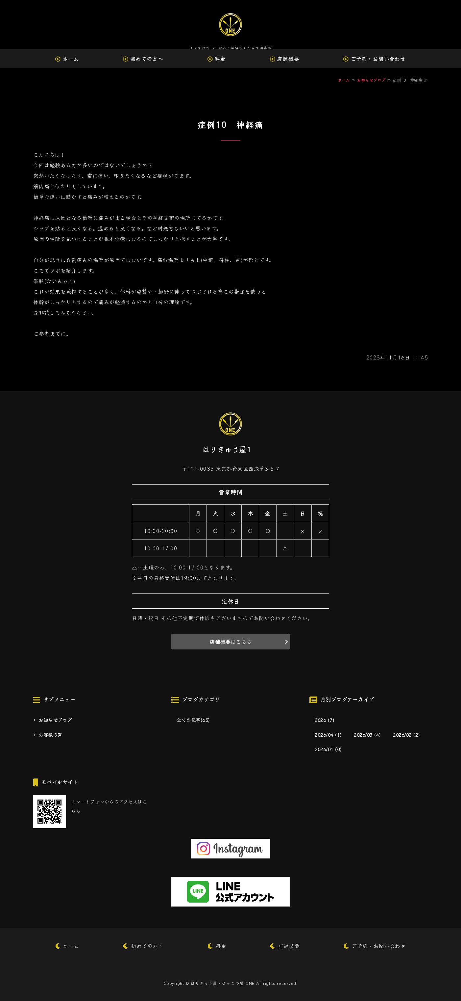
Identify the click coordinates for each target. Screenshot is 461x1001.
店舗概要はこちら (230, 641)
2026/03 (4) (367, 734)
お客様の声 (50, 734)
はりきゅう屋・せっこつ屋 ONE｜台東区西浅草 (230, 24)
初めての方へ (146, 59)
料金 (220, 59)
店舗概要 (288, 59)
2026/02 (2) (406, 734)
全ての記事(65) (193, 720)
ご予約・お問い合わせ (378, 59)
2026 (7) (324, 720)
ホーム (70, 59)
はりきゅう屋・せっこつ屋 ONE (223, 983)
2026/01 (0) (328, 749)
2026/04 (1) (328, 734)
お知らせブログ (371, 80)
